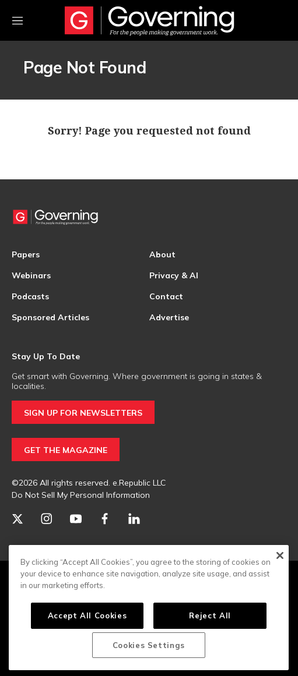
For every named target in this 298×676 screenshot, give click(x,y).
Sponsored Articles (50, 317)
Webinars (31, 275)
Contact (166, 296)
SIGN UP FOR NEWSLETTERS (83, 413)
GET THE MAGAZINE (65, 450)
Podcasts (30, 296)
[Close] (279, 555)
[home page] (149, 20)
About (162, 254)
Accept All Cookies (87, 615)
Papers (26, 254)
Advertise (169, 317)
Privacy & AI (173, 275)
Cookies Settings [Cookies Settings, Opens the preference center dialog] (149, 645)
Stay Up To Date (46, 356)
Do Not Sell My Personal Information (81, 495)
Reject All (210, 615)
